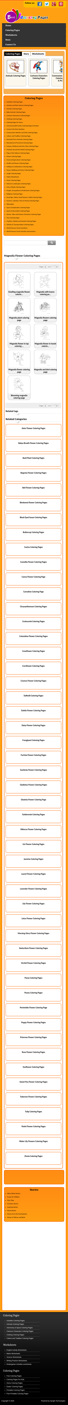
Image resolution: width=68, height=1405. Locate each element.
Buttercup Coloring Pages (33, 532)
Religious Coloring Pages (15, 194)
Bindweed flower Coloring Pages (33, 502)
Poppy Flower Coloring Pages (33, 1022)
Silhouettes (10, 204)
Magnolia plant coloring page (19, 319)
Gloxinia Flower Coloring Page (33, 799)
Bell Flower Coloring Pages (33, 488)
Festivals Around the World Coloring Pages (20, 150)
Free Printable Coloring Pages (17, 1394)
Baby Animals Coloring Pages (16, 112)
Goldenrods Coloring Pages (33, 814)
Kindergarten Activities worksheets (19, 1364)
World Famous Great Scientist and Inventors (21, 231)
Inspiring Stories (12, 1207)
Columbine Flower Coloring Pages (33, 636)
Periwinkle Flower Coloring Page (33, 1007)
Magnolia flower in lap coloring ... (19, 344)
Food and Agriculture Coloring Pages (19, 160)
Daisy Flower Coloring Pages (33, 725)
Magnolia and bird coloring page (45, 370)
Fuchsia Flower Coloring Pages (33, 755)
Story (7, 40)
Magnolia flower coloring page (19, 370)
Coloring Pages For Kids (15, 1379)
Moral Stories (11, 1210)
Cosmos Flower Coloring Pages (33, 681)
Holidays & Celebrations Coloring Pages (19, 167)
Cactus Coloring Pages (33, 547)
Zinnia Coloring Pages (34, 1156)
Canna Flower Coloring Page (33, 577)
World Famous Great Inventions (17, 228)
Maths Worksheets (13, 177)
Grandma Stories (12, 1204)
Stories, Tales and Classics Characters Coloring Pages (24, 214)
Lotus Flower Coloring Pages (33, 918)
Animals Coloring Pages (15, 76)
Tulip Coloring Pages (33, 1111)
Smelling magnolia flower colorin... (19, 293)
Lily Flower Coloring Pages (33, 903)
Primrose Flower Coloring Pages (33, 1037)
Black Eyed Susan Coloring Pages (33, 517)
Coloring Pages (12, 30)
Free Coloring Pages (14, 1376)
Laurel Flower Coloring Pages (33, 874)
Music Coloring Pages (14, 180)
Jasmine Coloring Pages (33, 859)
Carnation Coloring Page (33, 591)
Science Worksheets (14, 1357)
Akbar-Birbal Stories (13, 1193)
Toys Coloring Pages (13, 218)
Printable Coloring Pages (16, 1390)
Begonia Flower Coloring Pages (33, 473)
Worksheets (11, 35)
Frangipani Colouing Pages (33, 740)
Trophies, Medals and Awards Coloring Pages (21, 221)
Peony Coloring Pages (33, 993)
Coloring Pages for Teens (15, 122)
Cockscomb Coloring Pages (33, 621)
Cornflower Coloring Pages (33, 666)
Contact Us (10, 44)
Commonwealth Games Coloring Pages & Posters (23, 126)
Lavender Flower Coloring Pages (33, 889)
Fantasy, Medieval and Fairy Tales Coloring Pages (22, 146)
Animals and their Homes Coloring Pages (20, 105)
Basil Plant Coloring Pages (33, 458)
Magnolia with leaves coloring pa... (45, 293)
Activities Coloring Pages (15, 102)
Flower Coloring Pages (14, 156)
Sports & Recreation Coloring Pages (18, 211)
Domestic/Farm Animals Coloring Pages (19, 139)
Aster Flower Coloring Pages (33, 428)
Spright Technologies (57, 1401)
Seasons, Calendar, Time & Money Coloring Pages (23, 201)
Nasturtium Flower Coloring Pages (33, 948)
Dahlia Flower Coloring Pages (33, 710)
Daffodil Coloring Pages (33, 695)
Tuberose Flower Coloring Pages (33, 1097)
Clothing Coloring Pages (14, 119)
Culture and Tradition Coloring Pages (19, 136)
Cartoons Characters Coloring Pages (38, 77)
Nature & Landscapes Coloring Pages (19, 184)
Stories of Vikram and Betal (16, 1217)
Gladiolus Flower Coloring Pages (33, 785)
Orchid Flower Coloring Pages (33, 963)
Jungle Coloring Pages (14, 173)
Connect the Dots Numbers (16, 129)
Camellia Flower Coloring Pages (33, 562)
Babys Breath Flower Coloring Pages (33, 443)
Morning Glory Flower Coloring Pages (33, 933)
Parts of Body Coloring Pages (16, 187)
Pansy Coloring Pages (33, 978)
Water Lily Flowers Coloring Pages (33, 1141)
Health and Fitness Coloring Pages (18, 163)
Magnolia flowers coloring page (45, 319)
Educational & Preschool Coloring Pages (20, 143)
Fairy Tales (10, 1200)
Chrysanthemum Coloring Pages (33, 606)
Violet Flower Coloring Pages (33, 1126)
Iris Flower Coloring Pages (33, 844)
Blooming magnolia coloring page (19, 396)
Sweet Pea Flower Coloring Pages (33, 1082)
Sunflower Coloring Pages (33, 1067)
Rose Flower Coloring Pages (33, 1052)
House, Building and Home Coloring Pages (20, 170)
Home (34, 15)
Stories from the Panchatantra (17, 1214)
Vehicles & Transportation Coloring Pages (20, 225)
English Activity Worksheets (17, 1350)
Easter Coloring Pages (15, 1387)
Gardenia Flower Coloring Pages (33, 770)
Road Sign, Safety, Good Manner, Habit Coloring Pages (24, 197)
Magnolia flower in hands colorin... (45, 344)
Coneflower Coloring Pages (33, 651)
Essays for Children (13, 1197)
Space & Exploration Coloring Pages (18, 208)
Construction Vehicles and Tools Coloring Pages (22, 133)
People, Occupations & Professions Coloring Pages (23, 190)
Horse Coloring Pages (14, 1383)
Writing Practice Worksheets (17, 1361)
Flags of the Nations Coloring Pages (18, 153)
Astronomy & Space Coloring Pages (20, 1328)
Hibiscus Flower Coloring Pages (33, 829)
